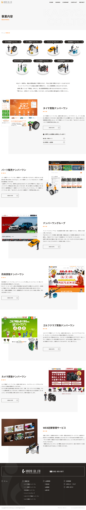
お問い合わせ (69, 487)
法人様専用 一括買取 (48, 142)
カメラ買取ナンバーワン (30, 499)
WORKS (57, 2)
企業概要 (47, 487)
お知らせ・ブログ (71, 484)
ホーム (5, 481)
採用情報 (68, 481)
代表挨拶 (47, 484)
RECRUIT (82, 2)
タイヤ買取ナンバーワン (30, 484)
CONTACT (74, 2)
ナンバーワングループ (29, 493)
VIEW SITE (51, 127)
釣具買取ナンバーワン (29, 490)
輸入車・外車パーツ (47, 138)
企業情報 (47, 481)
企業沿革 (47, 490)
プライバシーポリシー (62, 507)
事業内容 (27, 481)
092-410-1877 (57, 471)
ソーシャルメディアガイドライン (78, 507)
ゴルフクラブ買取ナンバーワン (31, 496)
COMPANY (65, 2)
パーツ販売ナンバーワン (30, 487)
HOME (51, 2)
